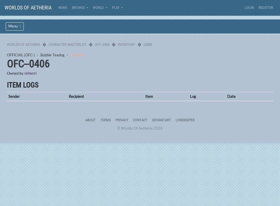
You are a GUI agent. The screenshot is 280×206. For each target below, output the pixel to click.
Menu (14, 26)
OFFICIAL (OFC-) (21, 55)
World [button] (99, 7)
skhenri (30, 73)
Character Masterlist (67, 44)
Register (266, 7)
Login (249, 7)
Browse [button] (79, 7)
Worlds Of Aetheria (28, 8)
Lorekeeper (185, 120)
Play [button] (116, 7)
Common (77, 55)
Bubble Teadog (52, 55)
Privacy (121, 120)
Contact (140, 120)
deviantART (161, 120)
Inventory (126, 44)
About (90, 120)
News (62, 7)
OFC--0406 (102, 44)
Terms (105, 120)
